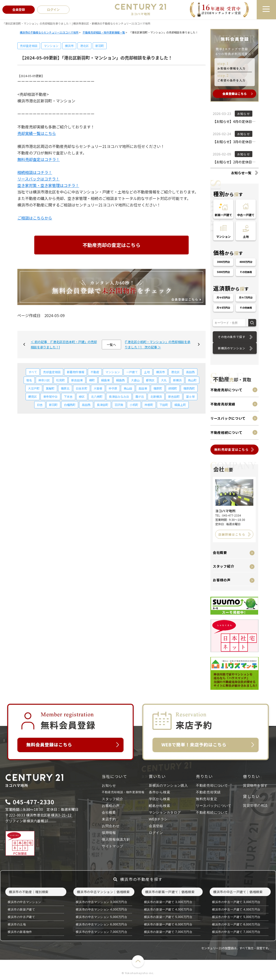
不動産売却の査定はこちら (111, 244)
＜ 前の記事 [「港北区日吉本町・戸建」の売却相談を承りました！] (64, 344)
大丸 (164, 380)
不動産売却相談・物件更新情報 (123, 792)
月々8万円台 (223, 307)
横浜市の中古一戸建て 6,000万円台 (236, 924)
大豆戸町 (34, 388)
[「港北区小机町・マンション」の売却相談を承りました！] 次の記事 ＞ (157, 344)
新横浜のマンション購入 (168, 785)
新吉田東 (77, 380)
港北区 (84, 46)
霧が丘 (139, 396)
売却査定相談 (28, 46)
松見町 (60, 380)
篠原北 (65, 388)
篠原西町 (189, 388)
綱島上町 (180, 405)
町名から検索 (159, 806)
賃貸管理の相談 (255, 805)
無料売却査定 (206, 799)
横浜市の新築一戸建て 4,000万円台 (168, 909)
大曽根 (98, 388)
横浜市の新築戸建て (21, 909)
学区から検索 (159, 799)
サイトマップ (112, 846)
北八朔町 (97, 396)
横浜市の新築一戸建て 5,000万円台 (168, 917)
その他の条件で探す (231, 337)
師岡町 (172, 388)
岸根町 (149, 405)
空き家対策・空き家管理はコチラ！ (48, 185)
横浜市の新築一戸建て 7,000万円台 (168, 932)
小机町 (134, 405)
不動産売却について (226, 389)
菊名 (29, 380)
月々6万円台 (223, 297)
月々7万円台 (246, 297)
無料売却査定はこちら (231, 449)
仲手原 (113, 388)
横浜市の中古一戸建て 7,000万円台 (236, 932)
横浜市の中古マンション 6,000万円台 (101, 924)
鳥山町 (192, 380)
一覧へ (111, 344)
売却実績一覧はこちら (36, 133)
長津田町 (102, 405)
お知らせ (109, 785)
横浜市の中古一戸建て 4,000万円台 (236, 909)
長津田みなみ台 (119, 396)
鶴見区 (32, 396)
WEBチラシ (158, 819)
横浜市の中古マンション (24, 902)
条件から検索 (159, 792)
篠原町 (157, 388)
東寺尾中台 (50, 396)
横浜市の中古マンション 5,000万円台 (101, 917)
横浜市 (69, 46)
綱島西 (120, 380)
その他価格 (246, 272)
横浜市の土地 (17, 924)
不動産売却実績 (222, 404)
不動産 (94, 372)
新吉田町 (174, 396)
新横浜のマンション (231, 348)
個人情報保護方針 (116, 839)
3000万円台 (223, 262)
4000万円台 (245, 262)
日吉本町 (81, 388)
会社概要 (220, 552)
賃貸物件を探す (255, 785)
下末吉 (68, 396)
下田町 (163, 405)
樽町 (92, 380)
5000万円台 (223, 272)
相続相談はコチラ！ (34, 172)
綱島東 (105, 380)
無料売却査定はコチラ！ (38, 159)
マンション (51, 46)
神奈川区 (44, 380)
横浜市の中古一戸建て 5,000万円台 (236, 917)
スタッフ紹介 (223, 566)
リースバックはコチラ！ (38, 179)
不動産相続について (226, 432)
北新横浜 (156, 396)
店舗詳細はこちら (231, 534)
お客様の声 (222, 580)
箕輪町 (50, 388)
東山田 (128, 388)
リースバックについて (228, 418)
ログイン (156, 833)
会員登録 (156, 826)
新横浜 (177, 380)
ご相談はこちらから (34, 218)
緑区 (82, 396)
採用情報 (109, 833)
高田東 (142, 388)
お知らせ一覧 (241, 172)
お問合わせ (111, 826)
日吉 (40, 405)
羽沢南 (119, 405)
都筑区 (150, 380)
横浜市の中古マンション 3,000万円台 (101, 902)
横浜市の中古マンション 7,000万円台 (101, 932)
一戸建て (132, 372)
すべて (32, 372)
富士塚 (190, 396)
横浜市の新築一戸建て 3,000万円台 (168, 902)
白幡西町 (70, 405)
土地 (147, 372)
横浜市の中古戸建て (21, 917)
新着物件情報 (75, 372)
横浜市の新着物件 (20, 932)
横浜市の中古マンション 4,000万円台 (101, 909)
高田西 (190, 372)
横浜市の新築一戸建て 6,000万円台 (168, 924)
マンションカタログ (165, 812)
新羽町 (99, 46)
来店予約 (109, 819)
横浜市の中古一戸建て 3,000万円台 (236, 902)
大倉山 (135, 380)
